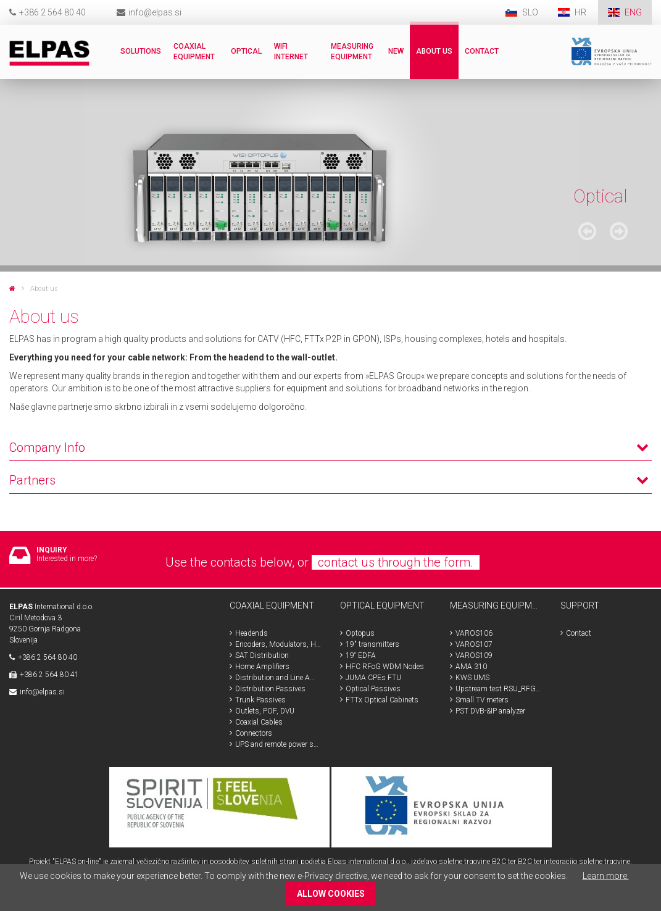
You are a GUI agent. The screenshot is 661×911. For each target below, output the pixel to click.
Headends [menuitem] (251, 633)
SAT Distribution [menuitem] (262, 655)
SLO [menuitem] (530, 12)
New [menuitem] (396, 51)
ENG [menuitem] (633, 12)
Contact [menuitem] (482, 51)
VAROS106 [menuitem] (474, 633)
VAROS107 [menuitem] (474, 644)
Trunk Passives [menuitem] (260, 700)
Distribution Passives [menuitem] (270, 688)
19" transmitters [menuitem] (372, 644)
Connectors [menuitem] (253, 733)
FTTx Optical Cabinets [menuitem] (382, 700)
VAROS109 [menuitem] (474, 655)
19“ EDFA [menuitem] (361, 655)
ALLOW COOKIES (331, 894)
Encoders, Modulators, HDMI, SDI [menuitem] (278, 644)
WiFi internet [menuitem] (291, 51)
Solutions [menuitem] (140, 51)
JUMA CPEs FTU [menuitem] (373, 677)
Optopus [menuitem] (360, 633)
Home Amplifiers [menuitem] (262, 666)
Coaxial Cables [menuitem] (259, 722)
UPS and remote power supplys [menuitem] (278, 744)
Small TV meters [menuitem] (482, 700)
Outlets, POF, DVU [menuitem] (264, 711)
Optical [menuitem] (246, 51)
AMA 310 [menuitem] (471, 666)
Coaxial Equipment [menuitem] (194, 51)
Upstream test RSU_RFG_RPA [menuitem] (498, 688)
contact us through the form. (395, 562)
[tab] (330, 410)
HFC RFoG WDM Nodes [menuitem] (385, 666)
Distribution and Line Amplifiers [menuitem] (278, 677)
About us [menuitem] (434, 51)
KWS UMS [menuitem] (472, 677)
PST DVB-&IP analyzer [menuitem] (490, 711)
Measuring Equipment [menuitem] (352, 51)
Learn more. (606, 876)
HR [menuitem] (581, 12)
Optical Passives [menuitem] (373, 688)
